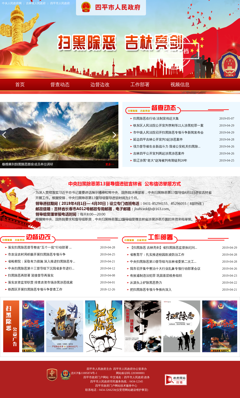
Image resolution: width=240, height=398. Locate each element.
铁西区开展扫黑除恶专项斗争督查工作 (35, 289)
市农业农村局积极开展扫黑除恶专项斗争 (37, 254)
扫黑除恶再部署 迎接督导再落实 (31, 275)
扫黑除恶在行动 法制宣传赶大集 (156, 118)
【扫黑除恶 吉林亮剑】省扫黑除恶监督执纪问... (163, 247)
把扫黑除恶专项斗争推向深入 (151, 289)
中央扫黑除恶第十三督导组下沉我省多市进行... (41, 268)
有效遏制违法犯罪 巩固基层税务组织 (156, 275)
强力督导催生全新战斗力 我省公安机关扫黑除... (166, 146)
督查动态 (60, 84)
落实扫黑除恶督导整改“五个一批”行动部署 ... (40, 247)
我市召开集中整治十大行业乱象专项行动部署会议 (165, 268)
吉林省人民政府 (36, 3)
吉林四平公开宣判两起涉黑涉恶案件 (158, 153)
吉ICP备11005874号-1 (84, 373)
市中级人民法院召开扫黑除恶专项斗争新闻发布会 (168, 132)
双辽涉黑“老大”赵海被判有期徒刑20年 (160, 160)
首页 (20, 84)
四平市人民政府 (60, 3)
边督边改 (100, 84)
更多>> (109, 164)
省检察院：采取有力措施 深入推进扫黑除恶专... (41, 261)
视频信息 (180, 84)
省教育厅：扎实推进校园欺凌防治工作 (157, 254)
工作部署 (140, 84)
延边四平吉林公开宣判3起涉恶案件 (158, 139)
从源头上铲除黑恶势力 (146, 282)
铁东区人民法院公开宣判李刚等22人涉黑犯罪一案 (168, 125)
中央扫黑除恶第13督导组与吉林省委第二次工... (163, 261)
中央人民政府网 (12, 3)
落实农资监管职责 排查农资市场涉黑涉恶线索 (40, 282)
